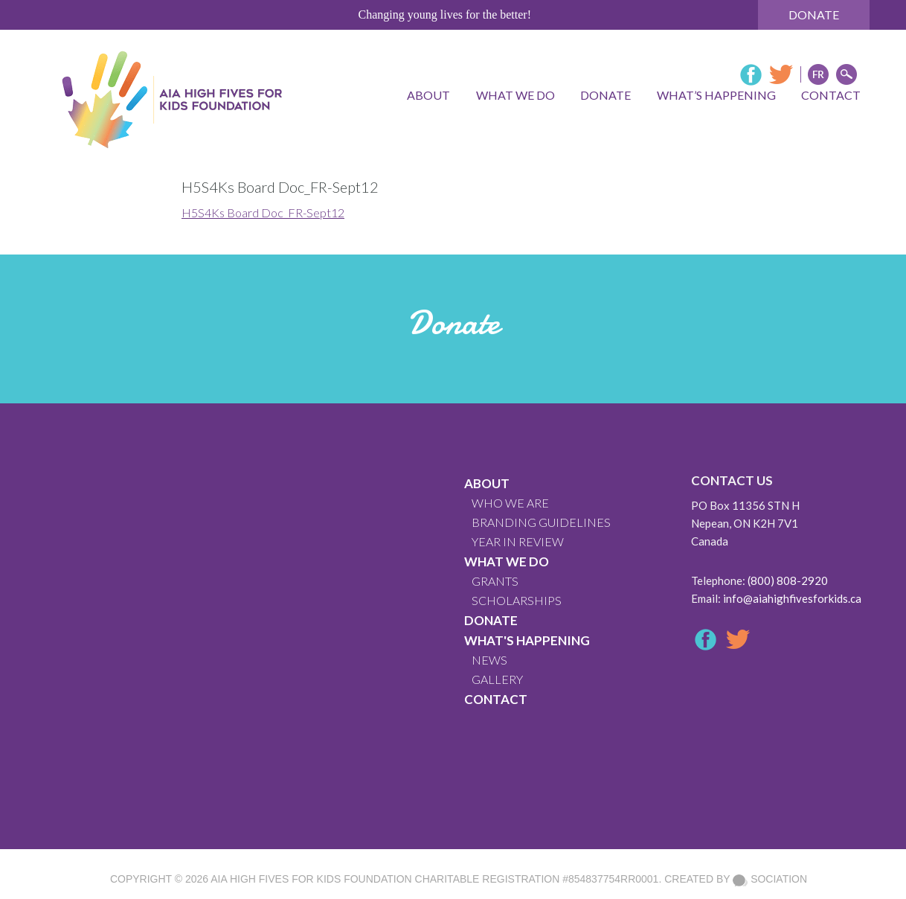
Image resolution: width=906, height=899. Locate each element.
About (487, 483)
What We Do (506, 561)
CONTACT (495, 699)
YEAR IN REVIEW (518, 541)
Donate (813, 14)
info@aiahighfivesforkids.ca (792, 598)
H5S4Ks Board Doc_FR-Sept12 (262, 212)
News (489, 660)
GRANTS (495, 581)
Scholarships (517, 600)
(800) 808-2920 (788, 580)
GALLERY (497, 679)
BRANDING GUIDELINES (541, 522)
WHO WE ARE (510, 503)
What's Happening (527, 640)
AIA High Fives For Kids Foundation (311, 879)
